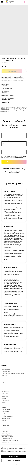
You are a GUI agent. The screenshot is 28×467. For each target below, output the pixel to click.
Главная (2, 107)
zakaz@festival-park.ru (14, 440)
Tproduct (15, 108)
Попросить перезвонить (7, 438)
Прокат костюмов (10, 107)
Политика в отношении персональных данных (12, 373)
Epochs (3, 108)
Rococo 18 (9, 108)
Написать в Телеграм (6, 434)
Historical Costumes (22, 107)
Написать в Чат (5, 431)
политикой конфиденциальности (17, 157)
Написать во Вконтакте (7, 436)
